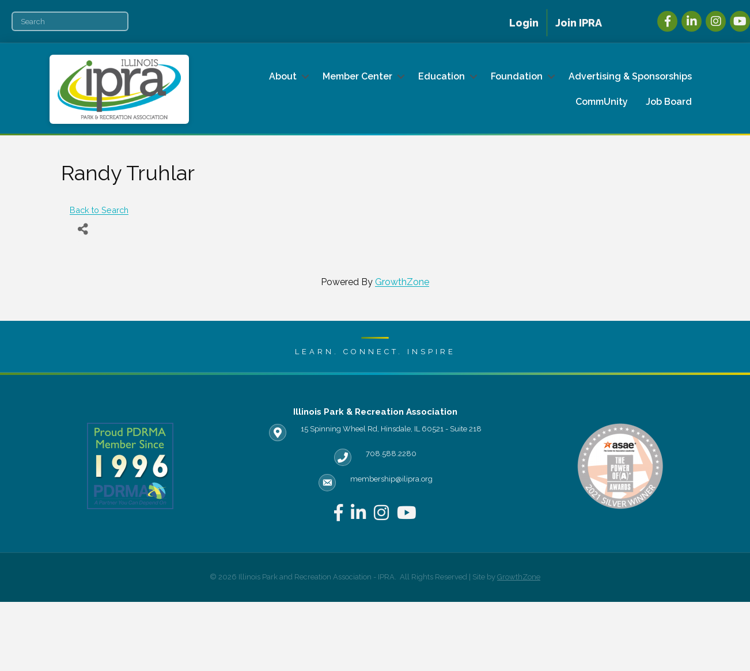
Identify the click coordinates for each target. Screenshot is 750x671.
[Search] (70, 21)
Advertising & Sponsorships (630, 76)
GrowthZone (402, 281)
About (283, 76)
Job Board (669, 101)
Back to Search (99, 210)
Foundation (517, 76)
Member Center (357, 76)
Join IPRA (578, 23)
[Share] (83, 229)
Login (524, 23)
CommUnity (601, 101)
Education (441, 76)
